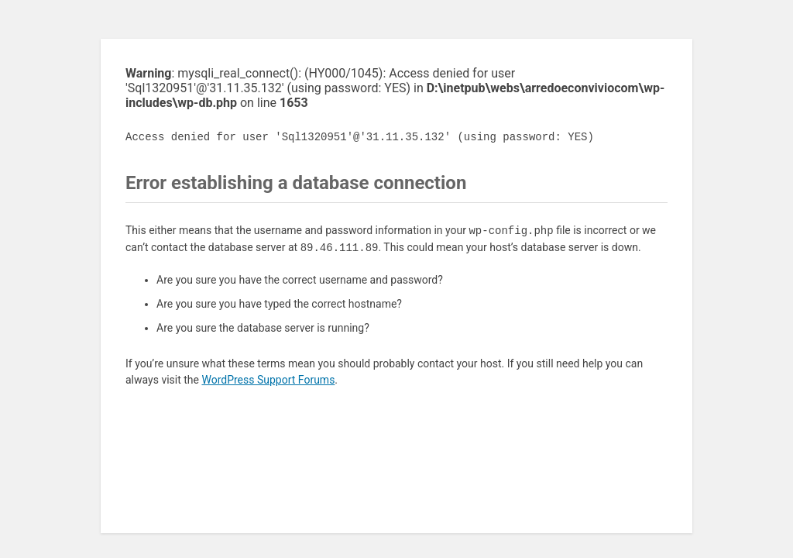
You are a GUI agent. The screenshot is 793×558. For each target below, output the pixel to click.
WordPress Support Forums (268, 380)
